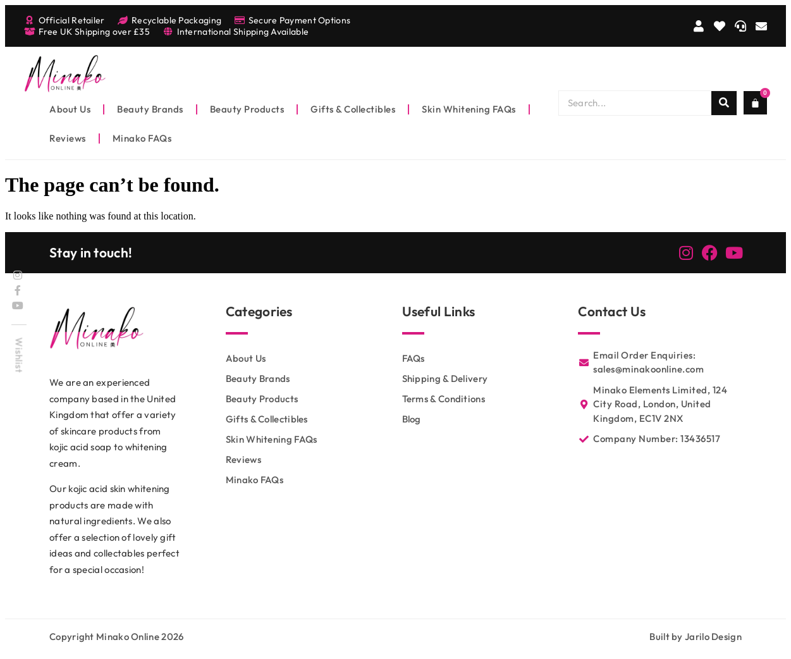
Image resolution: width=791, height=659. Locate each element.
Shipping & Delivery (445, 379)
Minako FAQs (142, 138)
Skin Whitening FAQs (469, 109)
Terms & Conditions (443, 399)
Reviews (67, 138)
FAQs (413, 358)
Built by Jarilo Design (695, 637)
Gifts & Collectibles (352, 109)
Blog (411, 419)
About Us (69, 109)
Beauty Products (247, 109)
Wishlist (19, 355)
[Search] (724, 103)
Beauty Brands (150, 109)
